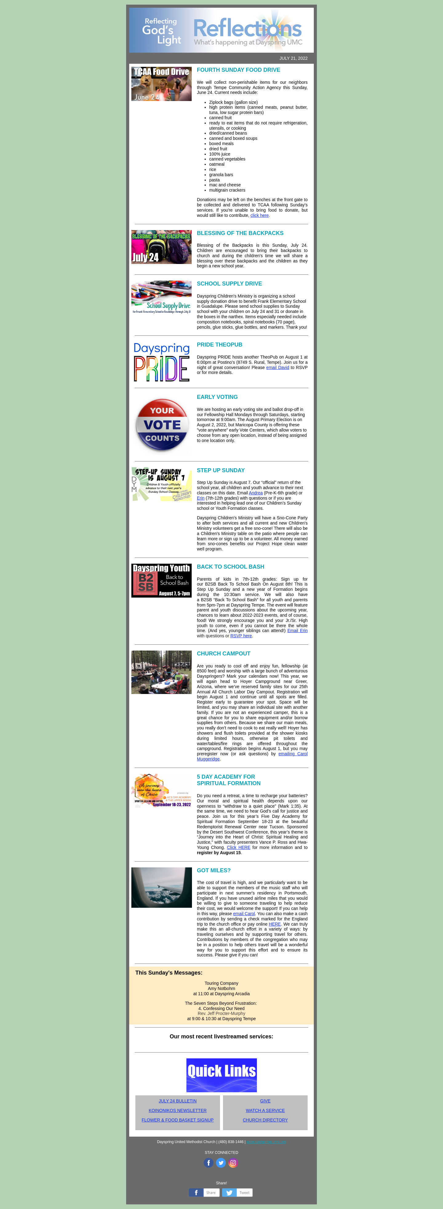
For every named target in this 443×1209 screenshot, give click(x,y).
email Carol (244, 913)
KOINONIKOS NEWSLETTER (177, 1110)
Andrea (256, 492)
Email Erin (297, 630)
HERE (275, 924)
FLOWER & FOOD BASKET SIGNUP (178, 1120)
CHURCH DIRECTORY (265, 1120)
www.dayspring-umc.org (266, 1142)
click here (259, 215)
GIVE (265, 1100)
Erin (201, 498)
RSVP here (241, 635)
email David (277, 367)
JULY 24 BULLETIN (178, 1100)
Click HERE (238, 847)
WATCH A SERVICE (265, 1110)
